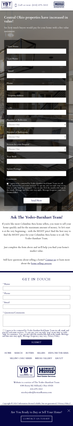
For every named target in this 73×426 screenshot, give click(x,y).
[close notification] (69, 410)
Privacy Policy (12, 192)
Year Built (11, 156)
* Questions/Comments (14, 312)
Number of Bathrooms (17, 132)
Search (18, 353)
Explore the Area (58, 353)
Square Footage (14, 168)
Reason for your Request (18, 144)
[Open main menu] (68, 5)
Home (8, 353)
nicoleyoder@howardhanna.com (36, 392)
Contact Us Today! (36, 418)
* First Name (12, 46)
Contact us (50, 259)
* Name (6, 284)
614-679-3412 (36, 389)
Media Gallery (43, 358)
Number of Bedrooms (17, 119)
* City (9, 107)
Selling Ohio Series (21, 358)
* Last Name (12, 58)
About (59, 358)
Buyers (30, 353)
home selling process (41, 263)
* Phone (6, 293)
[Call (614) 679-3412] (31, 5)
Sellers (41, 353)
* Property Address (15, 95)
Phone (10, 83)
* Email (10, 71)
